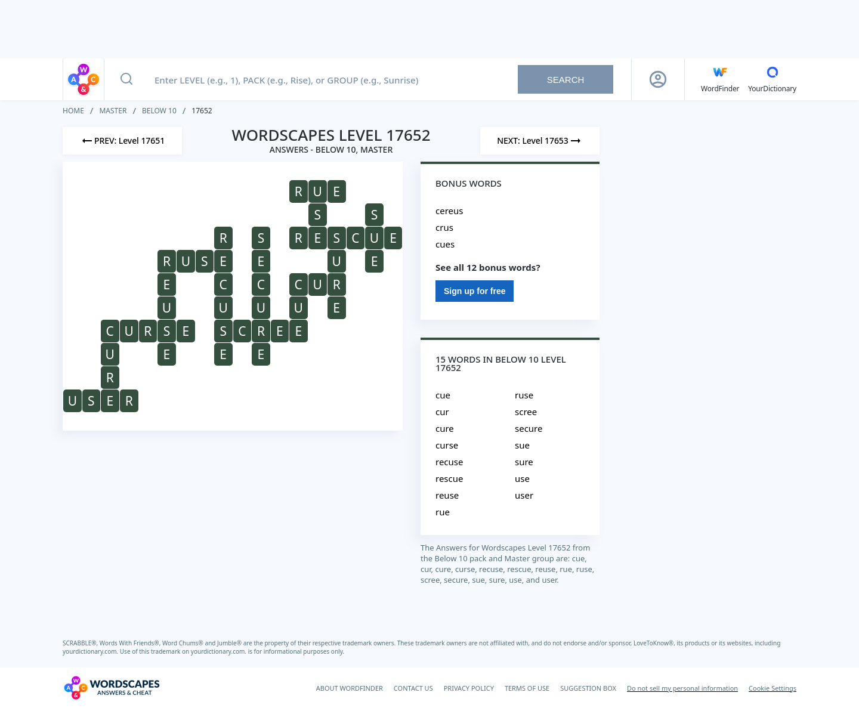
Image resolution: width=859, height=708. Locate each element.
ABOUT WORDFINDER (349, 688)
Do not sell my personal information (682, 688)
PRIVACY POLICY (469, 688)
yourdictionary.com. (91, 651)
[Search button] (126, 79)
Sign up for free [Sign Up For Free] (474, 291)
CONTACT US (413, 688)
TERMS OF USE (527, 688)
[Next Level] (540, 140)
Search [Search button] (566, 80)
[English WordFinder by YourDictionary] (720, 79)
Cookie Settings (772, 688)
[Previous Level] (122, 140)
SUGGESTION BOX (588, 688)
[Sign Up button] (658, 79)
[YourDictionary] (772, 79)
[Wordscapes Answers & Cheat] (111, 688)
